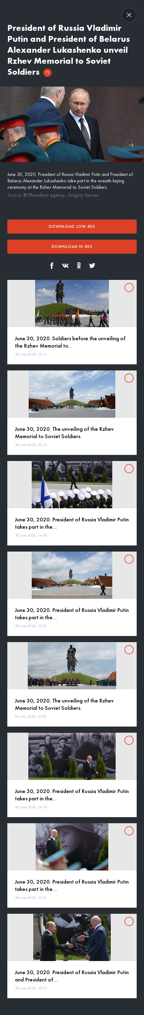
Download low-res (72, 226)
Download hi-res (72, 246)
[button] (13, 145)
